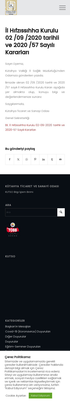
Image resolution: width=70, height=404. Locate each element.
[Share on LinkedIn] (43, 159)
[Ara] (35, 212)
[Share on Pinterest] (35, 159)
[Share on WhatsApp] (27, 159)
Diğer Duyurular (15, 336)
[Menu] (59, 7)
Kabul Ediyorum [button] (40, 395)
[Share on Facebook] (9, 159)
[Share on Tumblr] (52, 159)
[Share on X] (18, 159)
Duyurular (11, 341)
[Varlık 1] (29, 7)
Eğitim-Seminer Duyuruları (23, 346)
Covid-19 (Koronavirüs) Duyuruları (27, 331)
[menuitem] (59, 7)
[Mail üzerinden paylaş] (60, 159)
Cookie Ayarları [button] (16, 395)
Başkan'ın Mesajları (18, 326)
